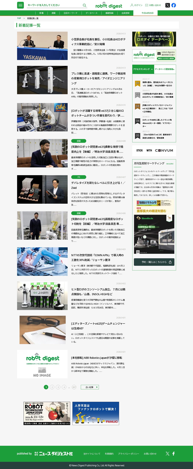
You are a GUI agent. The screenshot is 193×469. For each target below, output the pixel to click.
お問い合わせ (155, 5)
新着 (41, 13)
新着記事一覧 (32, 18)
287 (74, 387)
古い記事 (89, 387)
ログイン (138, 5)
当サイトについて (91, 453)
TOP (19, 18)
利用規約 (109, 453)
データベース (91, 13)
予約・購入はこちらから (154, 262)
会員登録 (125, 13)
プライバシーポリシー (128, 453)
